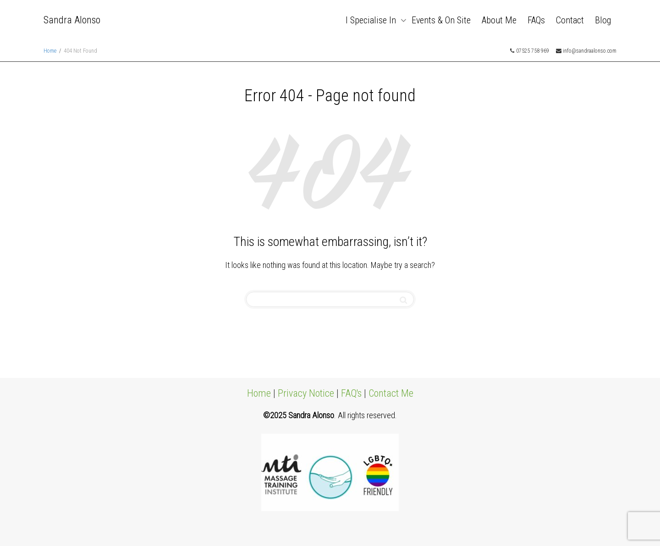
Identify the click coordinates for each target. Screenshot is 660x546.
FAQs (536, 20)
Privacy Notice (306, 393)
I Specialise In (372, 20)
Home (259, 393)
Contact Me (390, 393)
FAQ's (351, 393)
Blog (603, 20)
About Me (499, 20)
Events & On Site (441, 20)
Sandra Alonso (72, 20)
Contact (570, 20)
